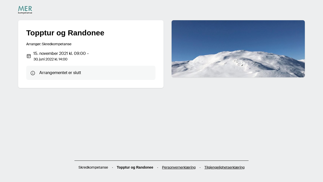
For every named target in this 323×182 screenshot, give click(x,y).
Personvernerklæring (179, 167)
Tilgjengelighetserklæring (224, 167)
